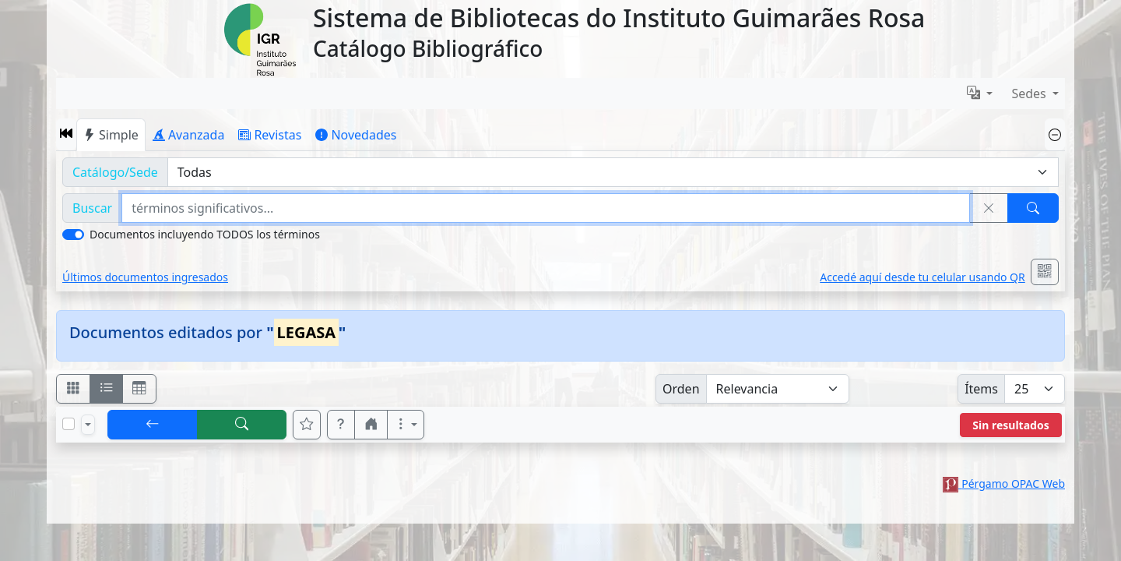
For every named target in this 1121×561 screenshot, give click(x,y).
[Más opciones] (405, 424)
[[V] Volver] (152, 424)
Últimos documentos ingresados (145, 277)
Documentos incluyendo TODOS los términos (205, 234)
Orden (681, 388)
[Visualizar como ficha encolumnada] (107, 389)
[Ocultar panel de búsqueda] (1055, 134)
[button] (66, 134)
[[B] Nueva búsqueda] (242, 424)
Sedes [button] (1030, 93)
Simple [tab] (111, 134)
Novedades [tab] (355, 134)
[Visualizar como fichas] (73, 389)
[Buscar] (1033, 208)
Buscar (92, 208)
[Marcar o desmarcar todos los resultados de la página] (68, 424)
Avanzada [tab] (189, 134)
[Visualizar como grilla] (139, 389)
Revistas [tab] (269, 134)
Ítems (981, 388)
